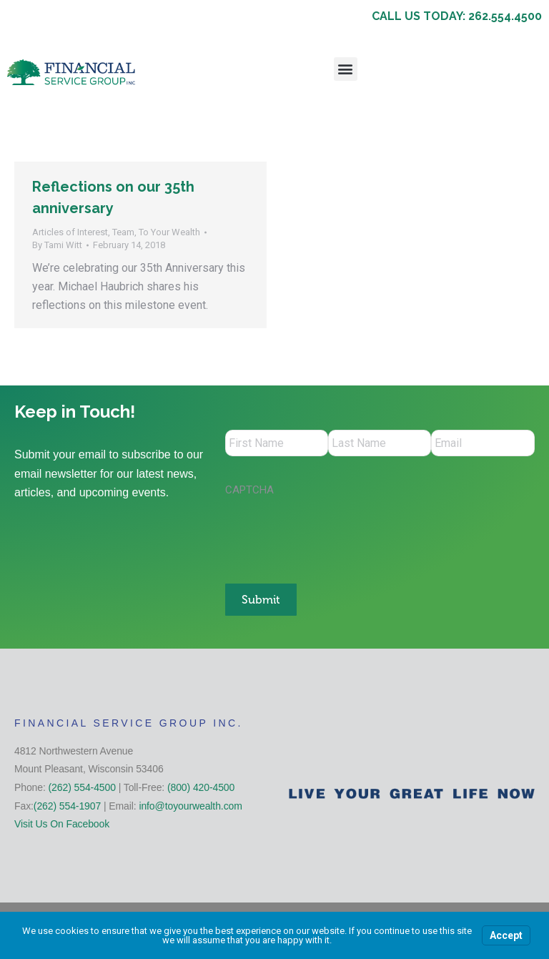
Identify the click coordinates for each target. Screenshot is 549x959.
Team (123, 232)
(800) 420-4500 (200, 785)
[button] (345, 69)
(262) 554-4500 (82, 785)
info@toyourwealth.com (190, 804)
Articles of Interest (70, 232)
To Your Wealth (169, 232)
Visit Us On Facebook (61, 822)
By (57, 245)
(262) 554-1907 (67, 804)
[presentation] (333, 535)
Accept (506, 935)
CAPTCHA (249, 492)
